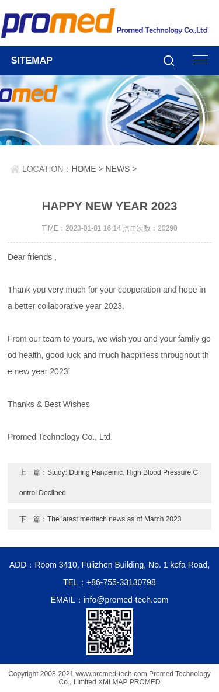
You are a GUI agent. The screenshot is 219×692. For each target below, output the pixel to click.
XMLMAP (112, 682)
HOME (83, 168)
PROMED (145, 682)
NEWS (117, 168)
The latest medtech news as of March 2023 (114, 519)
